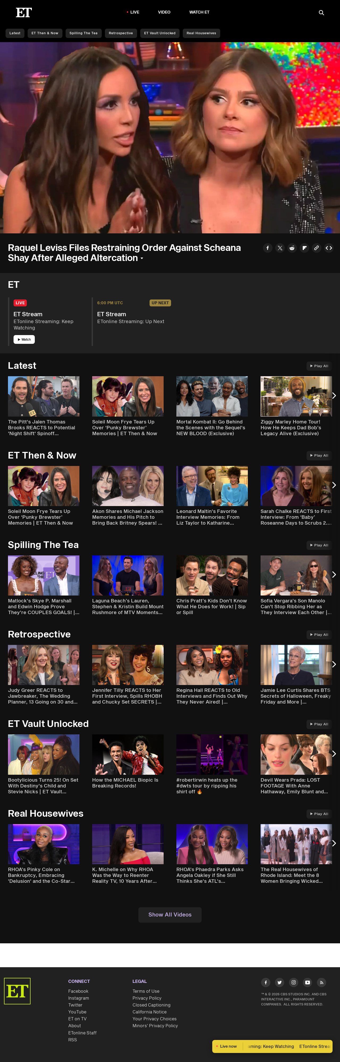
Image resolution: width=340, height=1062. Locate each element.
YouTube (77, 1012)
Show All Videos (170, 915)
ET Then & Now (45, 33)
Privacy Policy (147, 998)
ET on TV (77, 1019)
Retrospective (121, 33)
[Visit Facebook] (265, 983)
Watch (24, 339)
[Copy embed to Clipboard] (329, 249)
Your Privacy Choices (155, 1019)
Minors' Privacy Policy (155, 1026)
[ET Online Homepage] (24, 12)
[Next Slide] (333, 398)
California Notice (150, 1012)
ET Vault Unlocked (160, 33)
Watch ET (199, 12)
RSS (72, 1040)
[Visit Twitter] (279, 983)
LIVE (134, 12)
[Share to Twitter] (280, 249)
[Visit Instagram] (293, 983)
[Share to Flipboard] (304, 249)
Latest (15, 33)
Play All (319, 366)
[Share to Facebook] (267, 249)
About (74, 1026)
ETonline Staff (82, 1033)
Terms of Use (146, 991)
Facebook (78, 991)
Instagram (78, 998)
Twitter (75, 1005)
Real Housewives (201, 33)
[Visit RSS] (321, 983)
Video (164, 12)
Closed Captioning (152, 1005)
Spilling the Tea (84, 33)
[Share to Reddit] (292, 249)
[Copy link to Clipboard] (316, 249)
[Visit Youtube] (307, 983)
